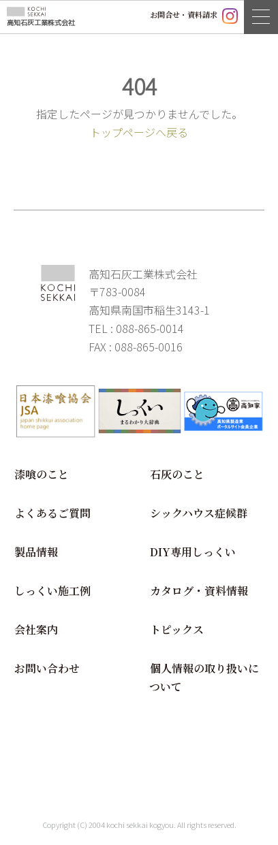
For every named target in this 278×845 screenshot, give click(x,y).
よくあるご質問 (52, 513)
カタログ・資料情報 (199, 591)
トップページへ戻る (139, 132)
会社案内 (36, 629)
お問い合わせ (47, 668)
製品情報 (36, 552)
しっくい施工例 (52, 591)
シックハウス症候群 (198, 513)
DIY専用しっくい (193, 552)
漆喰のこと (41, 474)
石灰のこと (177, 474)
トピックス (177, 629)
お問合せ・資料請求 (183, 14)
